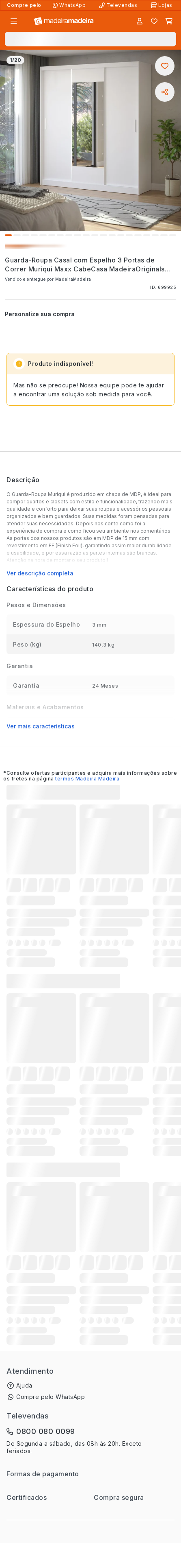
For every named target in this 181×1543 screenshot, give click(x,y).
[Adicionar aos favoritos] (165, 66)
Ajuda (24, 1385)
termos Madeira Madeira (87, 779)
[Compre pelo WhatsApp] (70, 5)
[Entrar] (139, 21)
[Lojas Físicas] (162, 5)
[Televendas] (119, 5)
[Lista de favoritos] (154, 21)
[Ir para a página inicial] (64, 21)
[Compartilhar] (165, 92)
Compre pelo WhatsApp (50, 1396)
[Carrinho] (169, 21)
